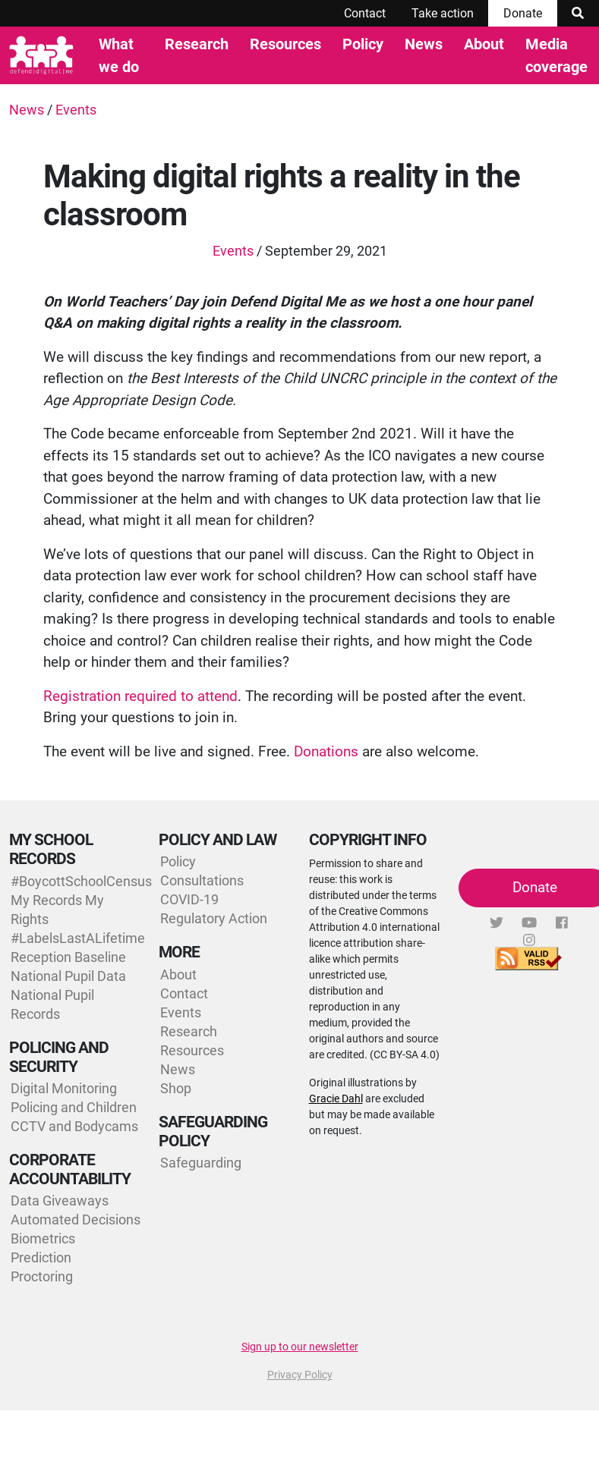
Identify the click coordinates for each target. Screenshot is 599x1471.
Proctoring (42, 1276)
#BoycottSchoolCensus (81, 881)
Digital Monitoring (64, 1088)
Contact (365, 13)
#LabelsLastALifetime (78, 938)
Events (75, 110)
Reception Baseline (68, 957)
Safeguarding (200, 1163)
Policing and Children (74, 1107)
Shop (175, 1088)
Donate (522, 13)
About (484, 44)
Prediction (41, 1257)
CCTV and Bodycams (74, 1126)
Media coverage (556, 55)
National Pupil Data (68, 976)
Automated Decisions (75, 1219)
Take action (442, 13)
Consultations (202, 880)
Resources (285, 44)
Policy (362, 44)
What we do (119, 55)
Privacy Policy (300, 1375)
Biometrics (43, 1238)
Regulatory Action (213, 918)
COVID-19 (189, 899)
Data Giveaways (60, 1201)
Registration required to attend (140, 696)
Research (197, 44)
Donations (326, 751)
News (424, 44)
